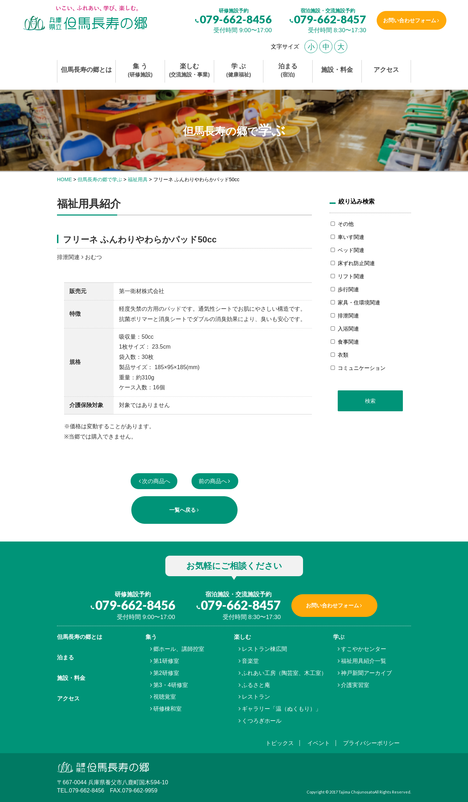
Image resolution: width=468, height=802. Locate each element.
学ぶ (338, 637)
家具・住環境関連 (359, 302)
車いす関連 (351, 237)
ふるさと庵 (256, 685)
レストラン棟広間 (264, 649)
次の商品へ (156, 481)
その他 (346, 224)
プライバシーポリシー (371, 743)
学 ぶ (238, 71)
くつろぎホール (261, 721)
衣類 (343, 355)
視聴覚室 (164, 697)
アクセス (386, 69)
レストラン (256, 697)
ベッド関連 (351, 250)
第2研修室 (166, 673)
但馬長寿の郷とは (86, 69)
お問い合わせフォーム (408, 20)
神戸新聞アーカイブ (366, 673)
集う (151, 637)
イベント (318, 743)
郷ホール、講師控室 (178, 649)
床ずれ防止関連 (356, 263)
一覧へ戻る (182, 510)
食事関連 (348, 342)
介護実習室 (355, 685)
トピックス (280, 743)
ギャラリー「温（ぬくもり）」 (281, 709)
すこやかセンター (363, 649)
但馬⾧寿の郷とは (79, 637)
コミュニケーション (362, 368)
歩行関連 (348, 289)
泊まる (287, 71)
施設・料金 (337, 69)
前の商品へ (213, 481)
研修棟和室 (167, 709)
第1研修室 (166, 661)
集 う (140, 71)
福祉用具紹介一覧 (363, 661)
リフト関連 (351, 276)
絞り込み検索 (356, 201)
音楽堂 (250, 661)
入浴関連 (348, 329)
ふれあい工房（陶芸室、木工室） (284, 673)
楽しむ (189, 71)
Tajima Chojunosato (356, 792)
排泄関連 (348, 316)
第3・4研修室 (170, 685)
